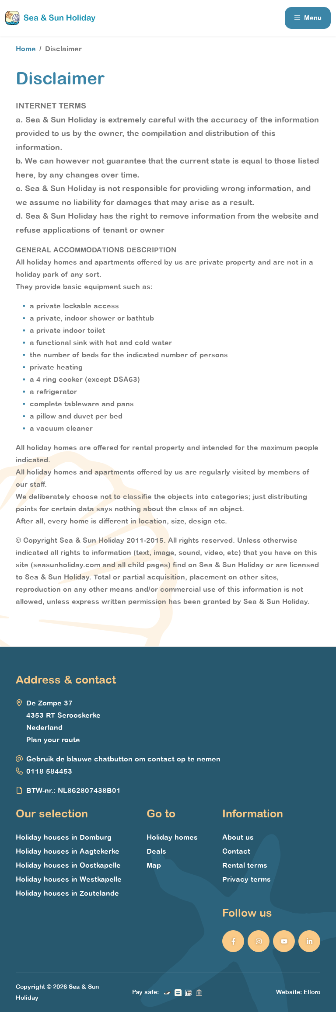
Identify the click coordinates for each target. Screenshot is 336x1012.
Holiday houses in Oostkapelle (68, 865)
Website (288, 992)
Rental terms (244, 865)
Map (154, 865)
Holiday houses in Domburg (64, 837)
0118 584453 (49, 771)
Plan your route (53, 740)
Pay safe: (145, 992)
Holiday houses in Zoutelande (67, 893)
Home (26, 49)
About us (238, 837)
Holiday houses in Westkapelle (69, 879)
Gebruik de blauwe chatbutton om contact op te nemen (123, 759)
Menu (308, 18)
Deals (156, 851)
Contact (236, 851)
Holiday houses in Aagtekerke (67, 851)
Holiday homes (172, 837)
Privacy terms (246, 879)
